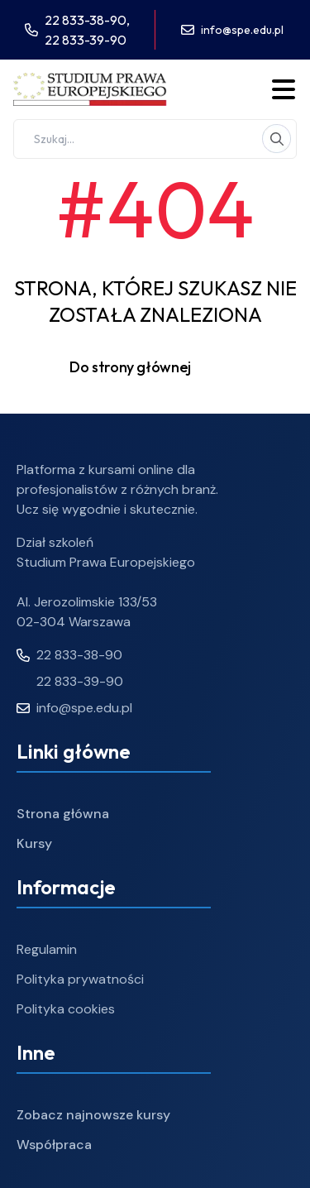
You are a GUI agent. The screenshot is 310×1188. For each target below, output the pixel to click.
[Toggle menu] (283, 89)
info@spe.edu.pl (242, 29)
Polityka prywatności (80, 979)
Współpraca (54, 1144)
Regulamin (47, 949)
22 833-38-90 (69, 654)
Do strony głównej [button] (155, 367)
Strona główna (63, 813)
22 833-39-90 (85, 39)
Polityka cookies (66, 1009)
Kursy (34, 843)
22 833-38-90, (87, 20)
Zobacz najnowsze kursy (93, 1114)
